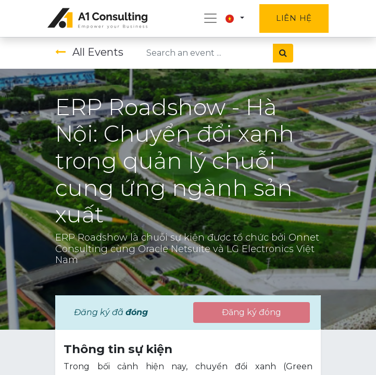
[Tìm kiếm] (283, 53)
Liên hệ (294, 18)
